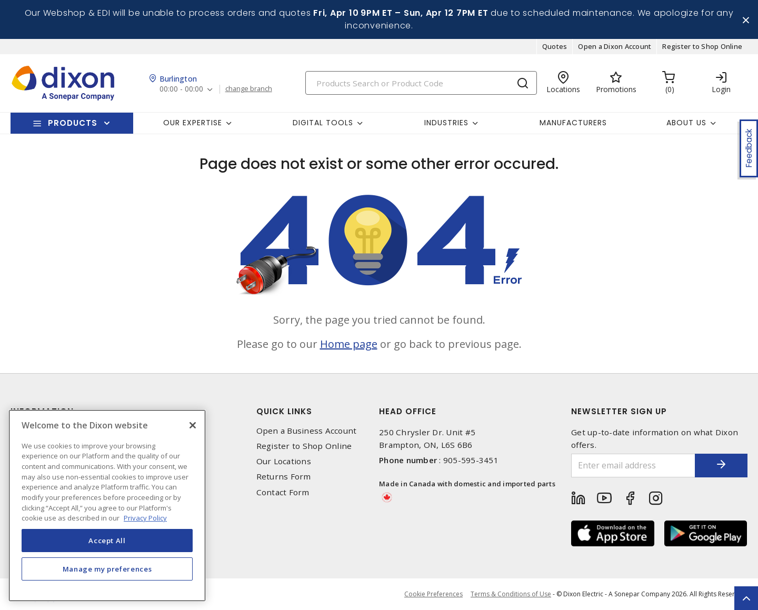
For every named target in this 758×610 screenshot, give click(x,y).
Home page (348, 344)
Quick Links (284, 411)
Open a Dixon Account (614, 46)
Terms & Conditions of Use (511, 593)
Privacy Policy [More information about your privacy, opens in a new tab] (145, 518)
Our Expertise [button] (192, 122)
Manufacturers (573, 122)
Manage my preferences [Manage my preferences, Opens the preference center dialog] (107, 569)
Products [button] (72, 122)
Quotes (554, 46)
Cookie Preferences (433, 594)
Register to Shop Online (702, 46)
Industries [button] (446, 122)
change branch (248, 89)
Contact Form (283, 492)
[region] (107, 505)
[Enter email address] (633, 465)
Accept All (107, 540)
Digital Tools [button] (323, 122)
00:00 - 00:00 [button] (181, 89)
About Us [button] (686, 122)
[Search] (421, 83)
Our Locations (283, 461)
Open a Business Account (306, 431)
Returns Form (283, 477)
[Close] (192, 425)
